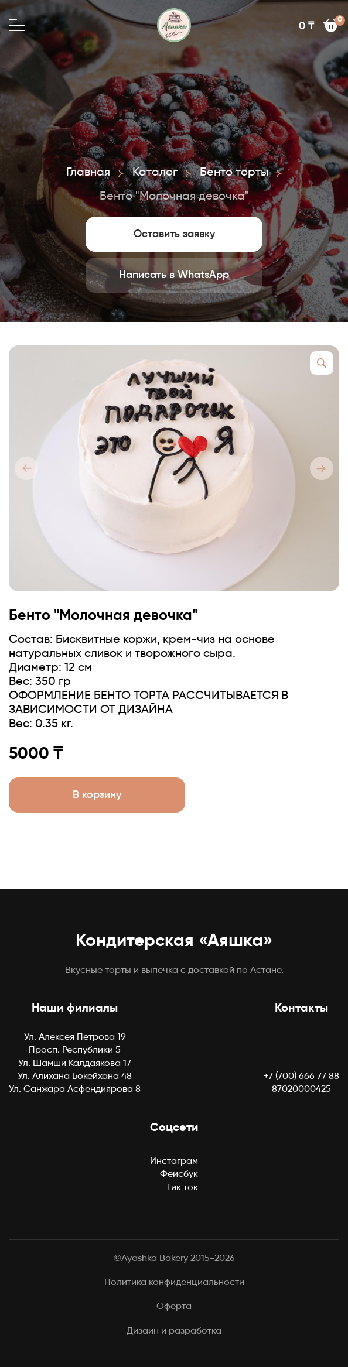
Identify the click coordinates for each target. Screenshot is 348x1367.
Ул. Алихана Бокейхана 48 (75, 1076)
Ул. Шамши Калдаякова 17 (74, 1063)
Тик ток (182, 1188)
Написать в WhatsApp (174, 275)
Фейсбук (179, 1174)
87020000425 (301, 1089)
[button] (26, 468)
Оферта (174, 1306)
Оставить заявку (174, 234)
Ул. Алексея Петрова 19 (75, 1037)
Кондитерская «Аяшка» (174, 941)
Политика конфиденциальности (174, 1282)
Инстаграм (174, 1161)
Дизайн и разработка (174, 1331)
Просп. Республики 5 (75, 1050)
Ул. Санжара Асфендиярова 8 (75, 1089)
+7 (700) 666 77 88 (301, 1076)
